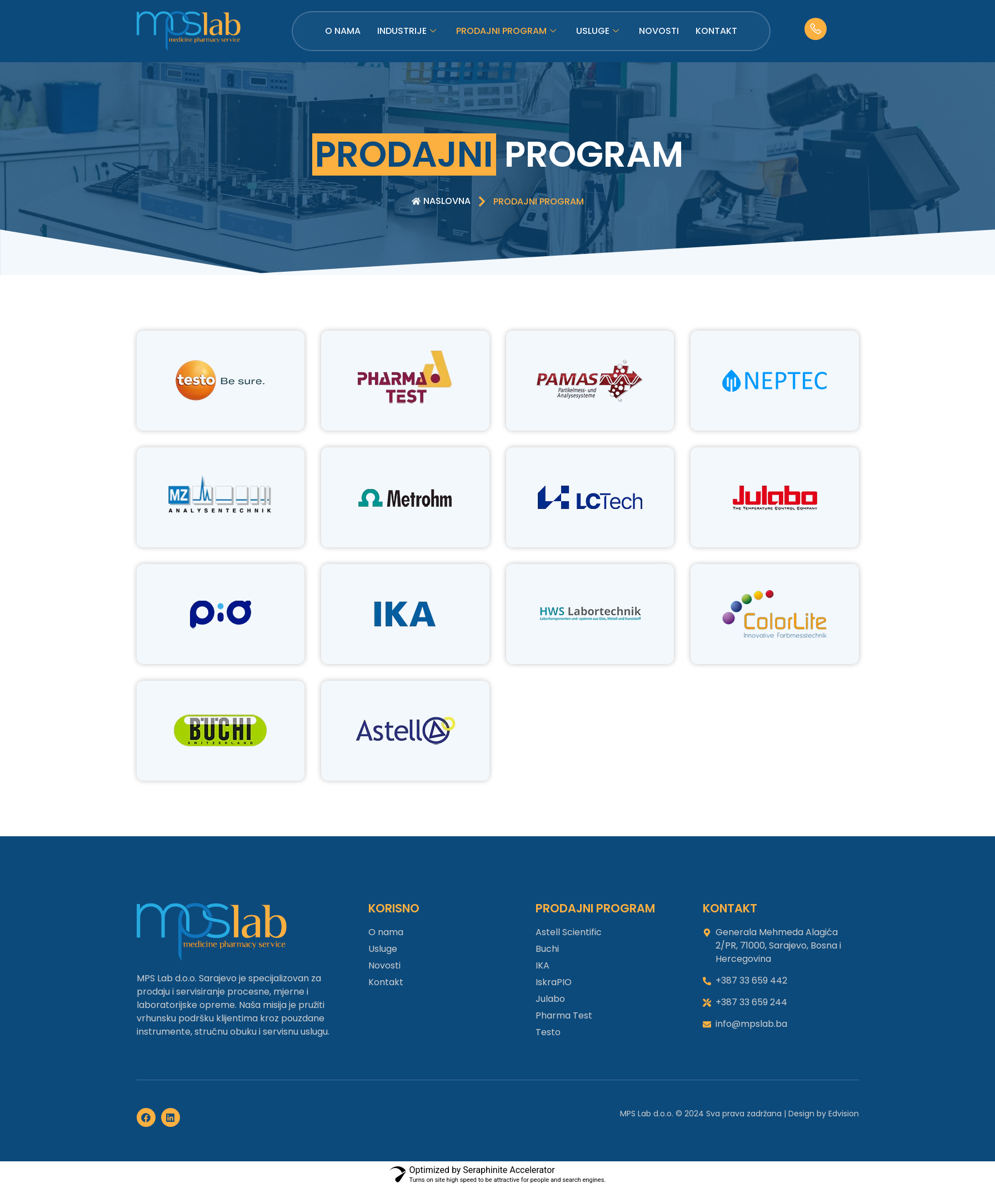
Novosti (659, 30)
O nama (343, 30)
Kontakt (716, 30)
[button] (538, 201)
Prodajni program (506, 30)
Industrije (406, 30)
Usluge (597, 30)
